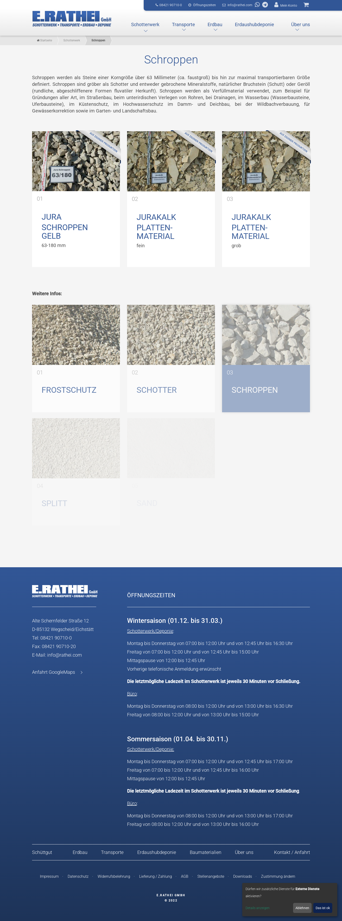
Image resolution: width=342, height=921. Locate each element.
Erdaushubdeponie (156, 852)
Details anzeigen (258, 908)
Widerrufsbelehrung (114, 876)
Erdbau (80, 852)
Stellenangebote (210, 876)
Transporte (112, 852)
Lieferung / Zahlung (155, 876)
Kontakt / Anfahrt (292, 852)
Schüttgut (42, 852)
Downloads (242, 876)
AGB (184, 876)
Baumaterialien (205, 852)
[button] (145, 24)
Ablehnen (302, 908)
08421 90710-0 (56, 638)
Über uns (244, 852)
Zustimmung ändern (278, 876)
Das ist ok (323, 908)
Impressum (49, 876)
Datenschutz (78, 876)
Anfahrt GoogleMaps (53, 672)
